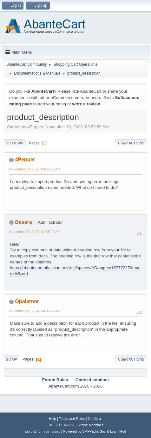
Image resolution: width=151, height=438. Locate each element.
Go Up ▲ (95, 419)
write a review (86, 104)
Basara (23, 222)
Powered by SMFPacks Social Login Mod (94, 431)
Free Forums (51, 431)
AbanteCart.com (63, 386)
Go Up (11, 359)
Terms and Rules (72, 419)
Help (52, 419)
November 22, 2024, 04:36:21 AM (34, 311)
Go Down (14, 143)
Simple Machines (90, 425)
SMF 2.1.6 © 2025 (62, 425)
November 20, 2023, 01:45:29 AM (34, 232)
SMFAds (31, 431)
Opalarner (27, 301)
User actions (131, 143)
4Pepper (25, 159)
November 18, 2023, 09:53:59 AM (34, 169)
